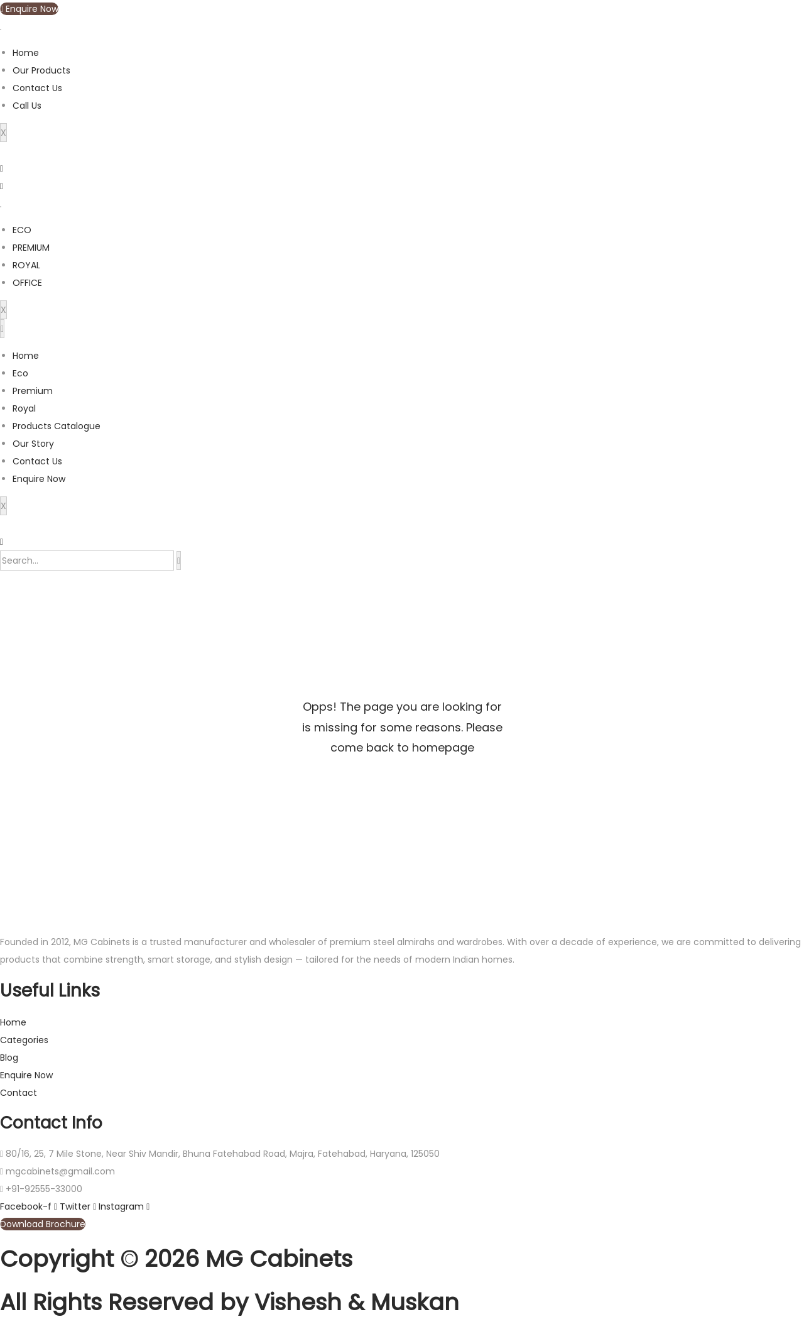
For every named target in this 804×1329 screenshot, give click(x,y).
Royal (24, 408)
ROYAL (26, 265)
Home (26, 52)
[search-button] (179, 560)
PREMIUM (31, 247)
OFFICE (27, 282)
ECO (22, 230)
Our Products (41, 70)
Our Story (33, 443)
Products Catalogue (56, 426)
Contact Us (37, 88)
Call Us (27, 105)
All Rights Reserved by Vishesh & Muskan (229, 1302)
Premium (33, 391)
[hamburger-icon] (0, 29)
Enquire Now (39, 479)
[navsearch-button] (1, 541)
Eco (20, 373)
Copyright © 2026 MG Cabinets (176, 1259)
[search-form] (87, 560)
